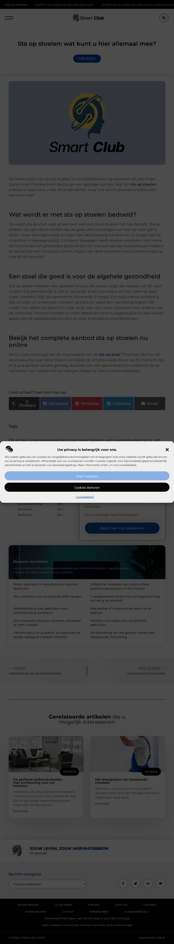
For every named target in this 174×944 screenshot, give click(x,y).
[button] (167, 449)
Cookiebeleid (85, 497)
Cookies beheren (87, 487)
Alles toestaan (87, 476)
